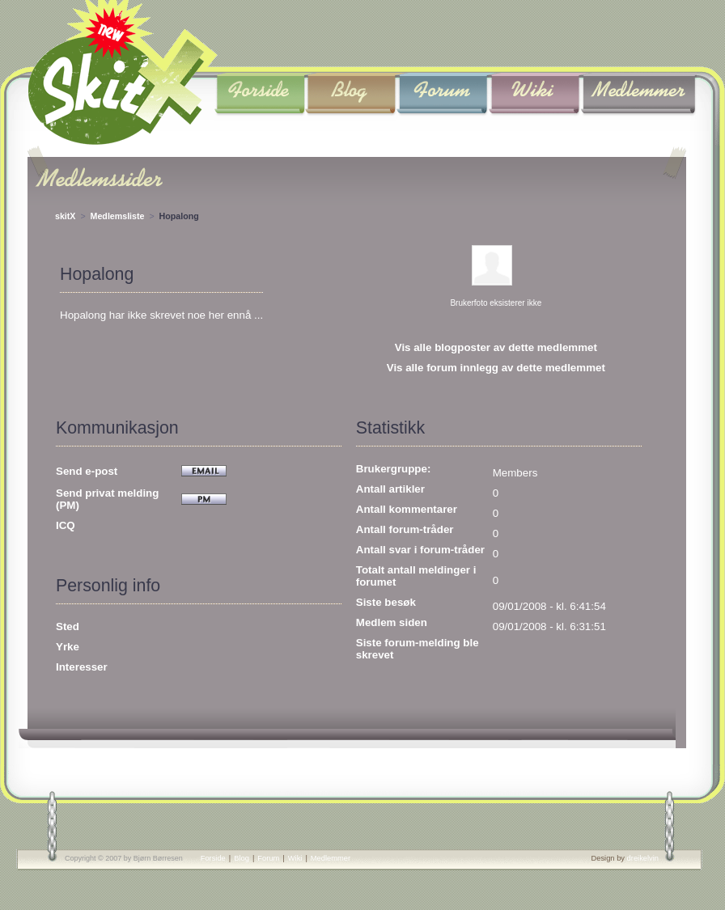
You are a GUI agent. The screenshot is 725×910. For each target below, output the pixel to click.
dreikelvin (643, 858)
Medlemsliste (118, 216)
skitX (65, 216)
